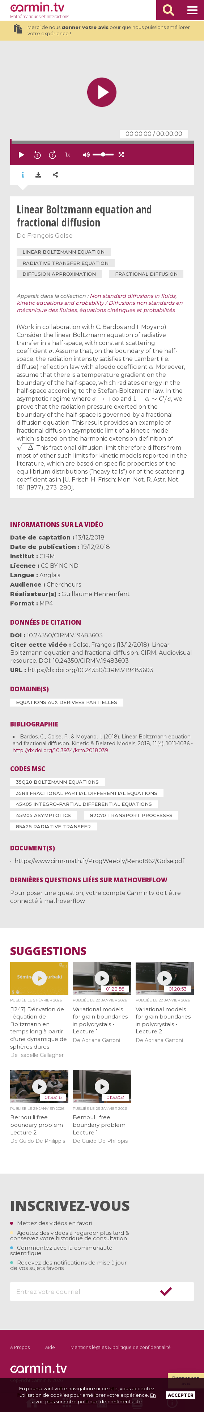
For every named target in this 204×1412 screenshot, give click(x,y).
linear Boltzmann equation (63, 252)
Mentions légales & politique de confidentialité (121, 1347)
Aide (50, 1347)
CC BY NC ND (59, 565)
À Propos (20, 1347)
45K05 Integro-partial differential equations (84, 804)
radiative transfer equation (65, 263)
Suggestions (48, 951)
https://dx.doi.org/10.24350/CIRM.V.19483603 (90, 670)
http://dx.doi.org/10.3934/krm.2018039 (60, 750)
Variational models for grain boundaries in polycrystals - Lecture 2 (163, 1020)
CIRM (47, 556)
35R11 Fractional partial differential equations (86, 793)
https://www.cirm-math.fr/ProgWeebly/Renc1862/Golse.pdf (99, 861)
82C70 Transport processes (131, 815)
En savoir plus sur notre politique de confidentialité (93, 1398)
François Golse (50, 235)
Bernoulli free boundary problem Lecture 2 (36, 1125)
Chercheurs (64, 584)
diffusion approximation (59, 274)
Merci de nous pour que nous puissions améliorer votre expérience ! (102, 30)
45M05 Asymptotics (43, 815)
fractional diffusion (146, 274)
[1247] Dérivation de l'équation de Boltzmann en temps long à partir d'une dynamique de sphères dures (38, 1028)
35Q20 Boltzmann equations (57, 782)
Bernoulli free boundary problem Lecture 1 (99, 1125)
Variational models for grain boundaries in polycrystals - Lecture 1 (100, 1020)
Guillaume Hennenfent (95, 594)
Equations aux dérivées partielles (66, 702)
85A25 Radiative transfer (53, 826)
